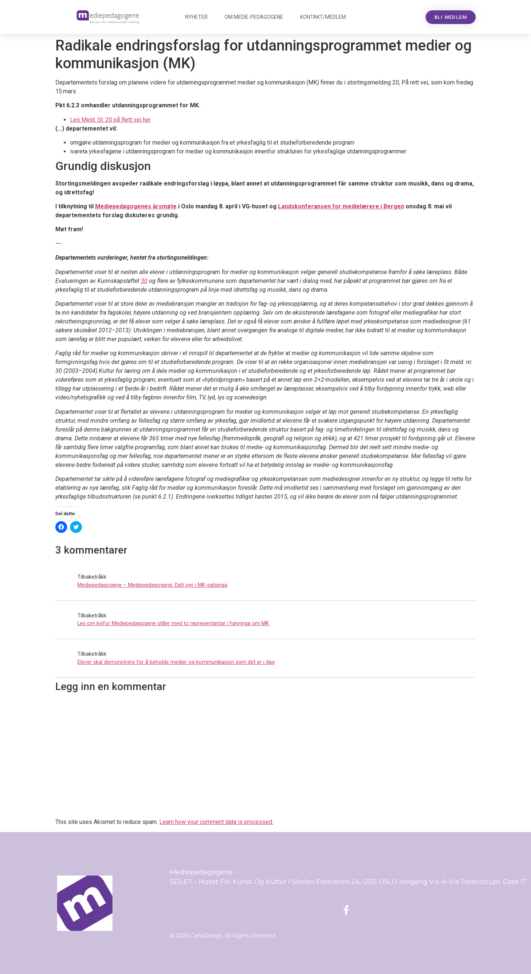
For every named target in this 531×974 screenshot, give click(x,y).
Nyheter (196, 17)
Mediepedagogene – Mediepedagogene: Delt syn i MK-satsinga (152, 585)
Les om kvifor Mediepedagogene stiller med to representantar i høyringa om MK (173, 623)
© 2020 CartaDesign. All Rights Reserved (222, 935)
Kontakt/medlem (323, 17)
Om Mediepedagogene (254, 17)
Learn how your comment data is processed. (216, 821)
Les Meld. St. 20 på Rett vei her (110, 119)
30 (144, 280)
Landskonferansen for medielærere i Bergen (341, 206)
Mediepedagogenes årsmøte (136, 206)
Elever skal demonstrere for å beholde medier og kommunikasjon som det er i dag (176, 662)
